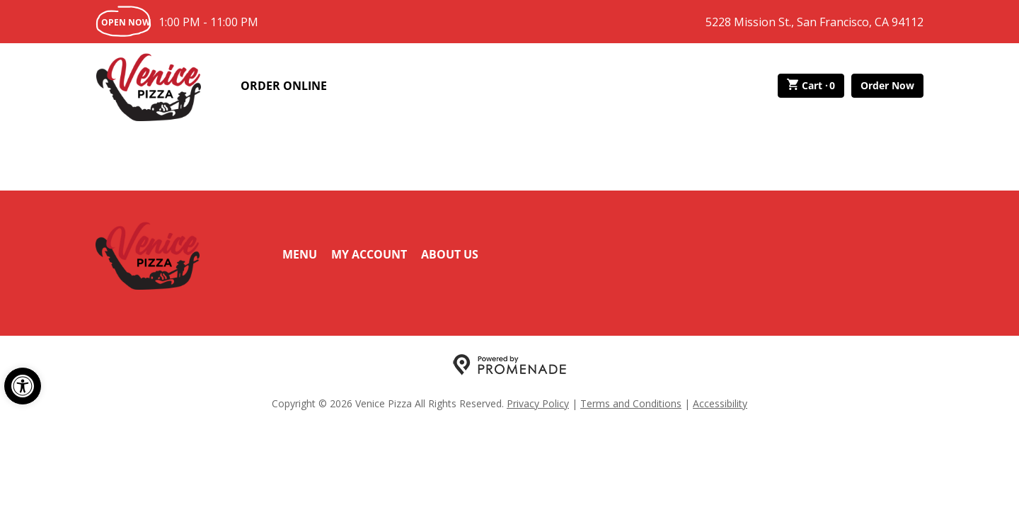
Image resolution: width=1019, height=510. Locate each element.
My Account (369, 254)
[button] (23, 386)
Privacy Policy (538, 403)
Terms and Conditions (630, 403)
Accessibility (720, 403)
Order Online (284, 86)
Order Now (887, 85)
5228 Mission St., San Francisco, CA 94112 (814, 22)
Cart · (811, 86)
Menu (299, 254)
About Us (449, 254)
